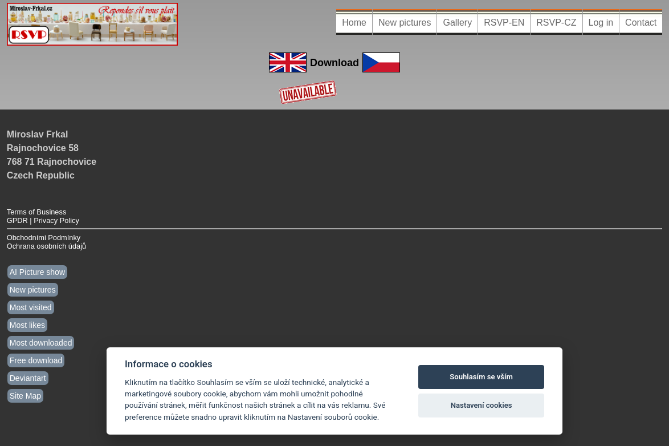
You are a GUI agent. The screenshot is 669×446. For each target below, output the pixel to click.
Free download (36, 360)
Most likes (27, 325)
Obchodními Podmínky (43, 237)
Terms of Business (37, 212)
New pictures (404, 22)
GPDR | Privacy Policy (43, 220)
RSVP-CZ (556, 22)
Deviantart (28, 378)
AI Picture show (37, 272)
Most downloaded (41, 342)
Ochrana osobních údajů (46, 246)
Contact (640, 22)
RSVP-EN (504, 22)
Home (354, 22)
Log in (601, 22)
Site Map (25, 395)
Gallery (457, 22)
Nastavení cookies (481, 405)
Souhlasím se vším (481, 376)
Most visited (31, 307)
